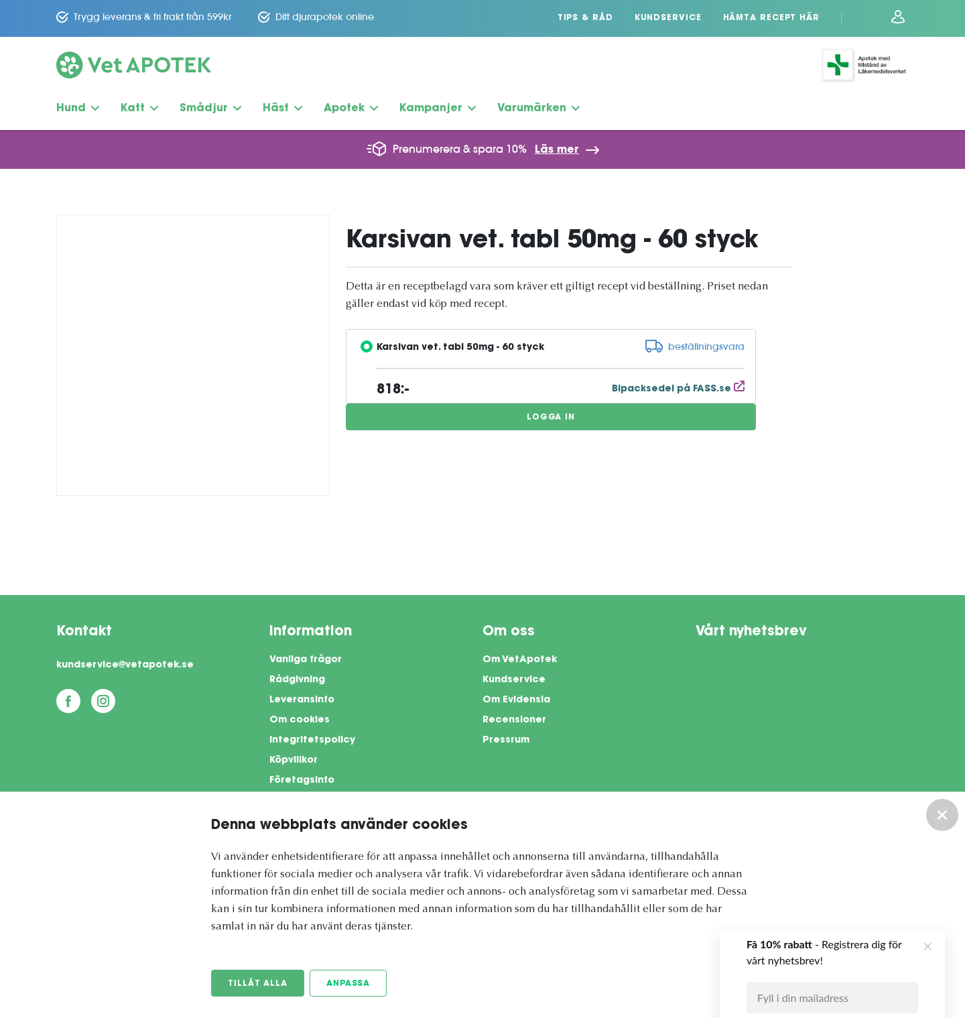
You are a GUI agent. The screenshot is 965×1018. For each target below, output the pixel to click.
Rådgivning (297, 680)
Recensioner (514, 720)
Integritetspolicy (312, 740)
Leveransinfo (301, 700)
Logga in (551, 417)
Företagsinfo (301, 780)
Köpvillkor (293, 760)
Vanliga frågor (305, 660)
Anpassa (348, 984)
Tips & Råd (585, 18)
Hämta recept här (771, 18)
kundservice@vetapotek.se (125, 665)
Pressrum (505, 740)
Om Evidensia (516, 700)
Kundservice (668, 18)
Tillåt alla (257, 984)
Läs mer (557, 150)
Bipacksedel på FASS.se (678, 389)
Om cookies (299, 720)
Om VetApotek (519, 660)
